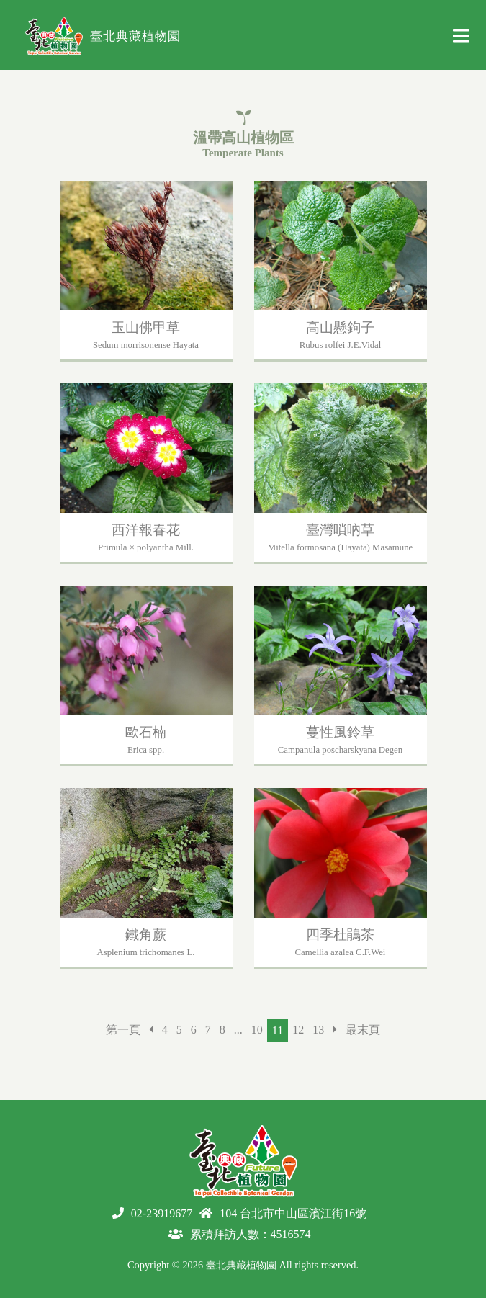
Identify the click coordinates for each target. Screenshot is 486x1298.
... (238, 1030)
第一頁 (123, 1030)
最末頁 (363, 1030)
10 (257, 1030)
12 (298, 1030)
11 (277, 1030)
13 (318, 1030)
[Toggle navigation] (460, 40)
